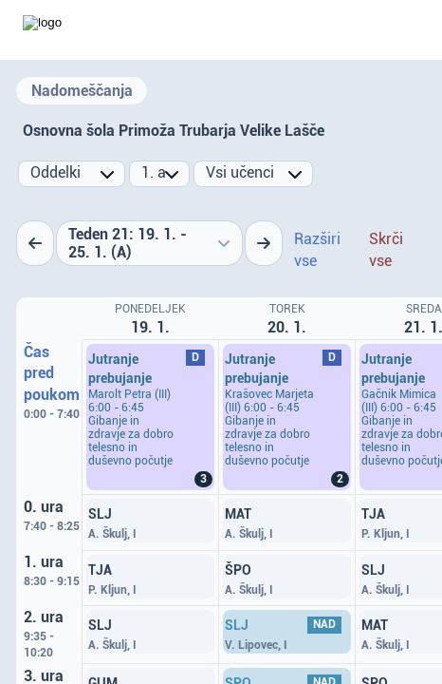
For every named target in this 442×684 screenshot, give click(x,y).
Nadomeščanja (82, 91)
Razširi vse (317, 250)
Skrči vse (386, 250)
